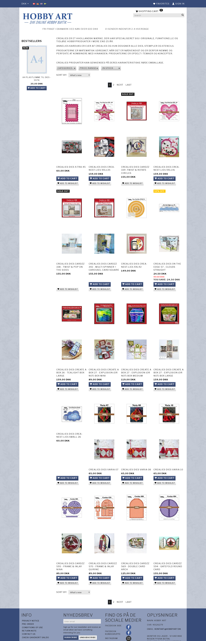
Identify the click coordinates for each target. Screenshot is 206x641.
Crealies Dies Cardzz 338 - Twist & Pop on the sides (70, 262)
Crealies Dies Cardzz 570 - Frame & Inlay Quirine (103, 553)
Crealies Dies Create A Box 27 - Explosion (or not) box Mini (104, 365)
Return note (29, 617)
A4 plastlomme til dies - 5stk (36, 78)
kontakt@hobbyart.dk (168, 615)
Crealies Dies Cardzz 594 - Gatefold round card (167, 553)
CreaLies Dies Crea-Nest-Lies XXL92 (134, 261)
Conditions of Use (32, 614)
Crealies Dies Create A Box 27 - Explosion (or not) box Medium (136, 365)
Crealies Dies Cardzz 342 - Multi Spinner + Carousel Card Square (104, 262)
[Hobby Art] (47, 18)
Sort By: (61, 75)
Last (129, 85)
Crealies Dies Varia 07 (103, 459)
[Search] (183, 15)
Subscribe (70, 624)
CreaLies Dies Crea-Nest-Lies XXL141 (166, 166)
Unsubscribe (88, 624)
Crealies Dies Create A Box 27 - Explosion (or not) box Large (168, 365)
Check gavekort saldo (35, 624)
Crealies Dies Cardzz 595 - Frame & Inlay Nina (70, 553)
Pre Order (28, 610)
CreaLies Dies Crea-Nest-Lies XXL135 (102, 166)
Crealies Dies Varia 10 (168, 459)
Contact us (28, 620)
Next (120, 85)
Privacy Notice (30, 607)
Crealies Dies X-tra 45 (71, 165)
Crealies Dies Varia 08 (136, 459)
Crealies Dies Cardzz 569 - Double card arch (135, 553)
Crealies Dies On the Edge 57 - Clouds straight (167, 262)
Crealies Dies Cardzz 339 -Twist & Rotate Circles (135, 168)
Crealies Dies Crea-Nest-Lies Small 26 (69, 425)
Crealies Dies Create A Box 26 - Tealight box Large (71, 365)
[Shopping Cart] (158, 11)
